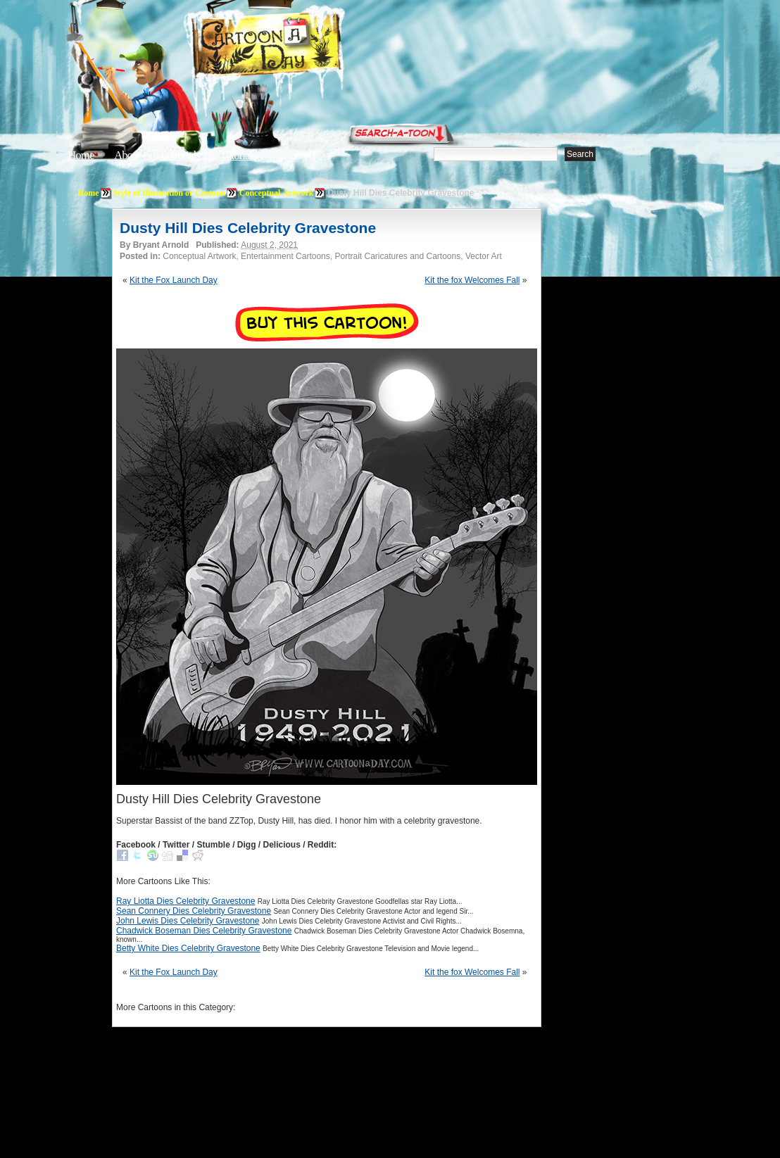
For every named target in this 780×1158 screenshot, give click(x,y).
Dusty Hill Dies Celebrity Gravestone (248, 228)
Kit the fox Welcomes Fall (472, 280)
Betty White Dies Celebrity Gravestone (188, 948)
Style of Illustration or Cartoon (169, 193)
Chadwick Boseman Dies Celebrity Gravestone (203, 931)
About (127, 155)
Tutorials (238, 155)
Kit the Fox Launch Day (174, 280)
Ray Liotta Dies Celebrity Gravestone (185, 901)
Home (81, 155)
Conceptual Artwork (276, 193)
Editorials (180, 155)
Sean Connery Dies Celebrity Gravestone (193, 911)
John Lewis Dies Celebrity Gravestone (187, 921)
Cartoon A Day (301, 47)
